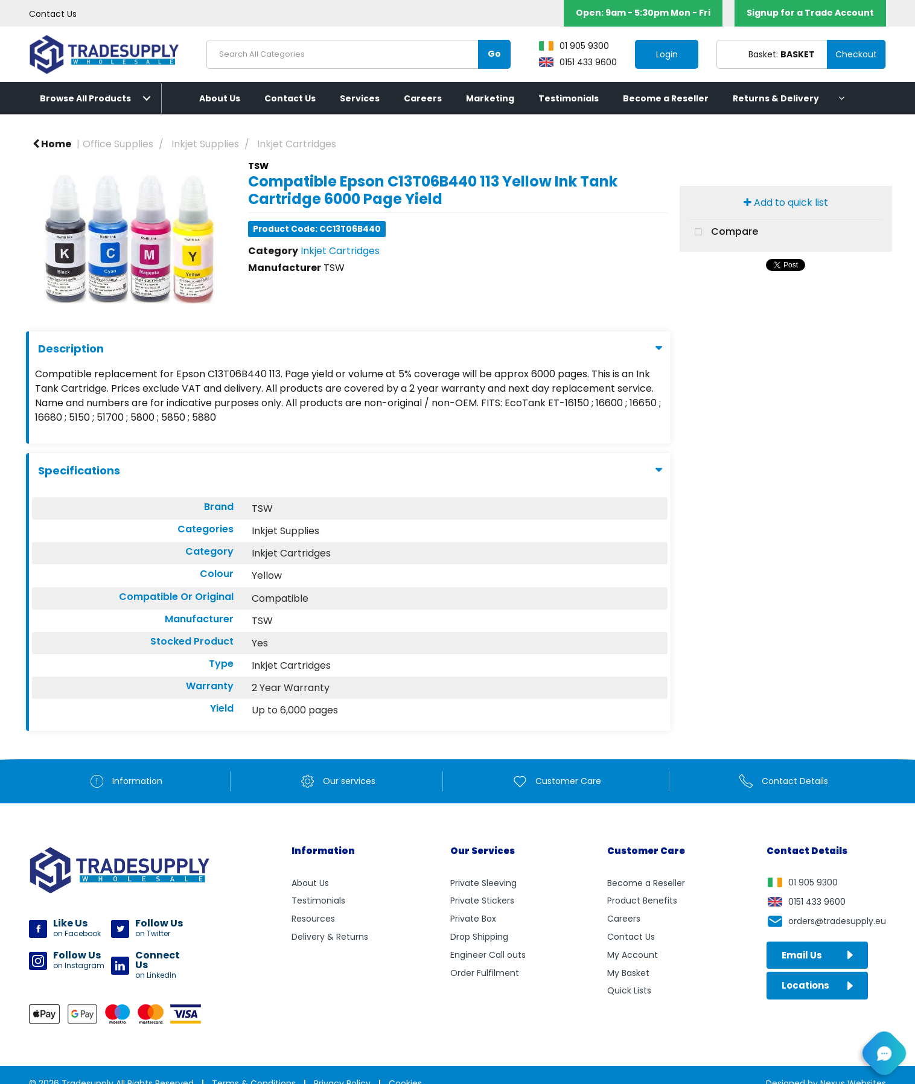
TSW (258, 166)
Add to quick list (786, 202)
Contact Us (53, 14)
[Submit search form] (494, 54)
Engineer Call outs (488, 955)
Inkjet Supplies (205, 144)
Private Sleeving (483, 883)
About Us (219, 98)
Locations (817, 985)
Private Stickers (482, 900)
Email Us (817, 955)
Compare (723, 232)
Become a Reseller (666, 98)
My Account (632, 955)
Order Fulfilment (484, 973)
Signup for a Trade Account (810, 13)
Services (360, 98)
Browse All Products (85, 98)
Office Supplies (118, 144)
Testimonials (568, 98)
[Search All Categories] (358, 54)
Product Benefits (642, 900)
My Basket (628, 973)
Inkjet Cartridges (296, 144)
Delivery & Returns (330, 937)
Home (52, 144)
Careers (423, 98)
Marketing (490, 98)
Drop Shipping (479, 937)
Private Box (473, 919)
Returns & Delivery (776, 98)
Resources (313, 919)
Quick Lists (629, 990)
